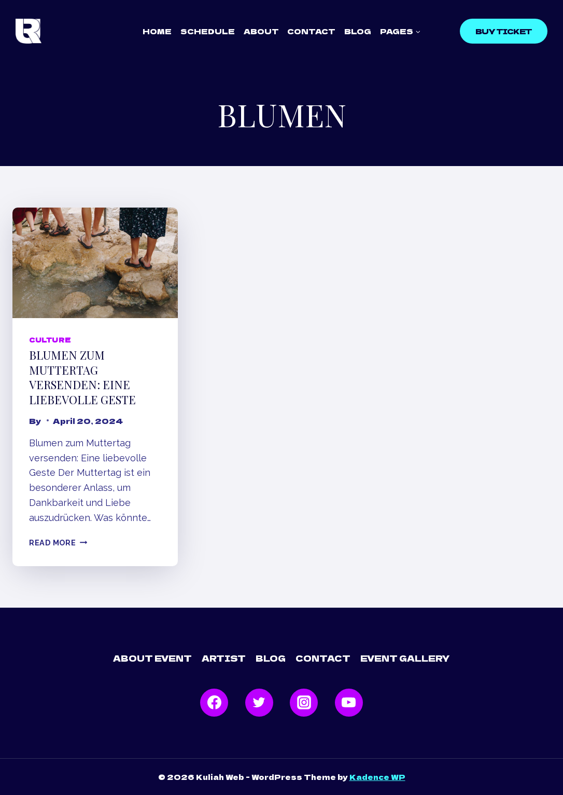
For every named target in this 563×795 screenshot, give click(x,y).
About (261, 31)
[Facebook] (214, 703)
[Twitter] (259, 703)
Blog (357, 31)
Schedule (207, 31)
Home (157, 31)
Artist (224, 658)
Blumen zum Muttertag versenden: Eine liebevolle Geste (82, 377)
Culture (50, 339)
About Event (152, 658)
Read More (58, 542)
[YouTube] (349, 703)
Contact (311, 31)
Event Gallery (405, 658)
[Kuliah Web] (28, 31)
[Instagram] (304, 703)
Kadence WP (377, 777)
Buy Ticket (503, 31)
